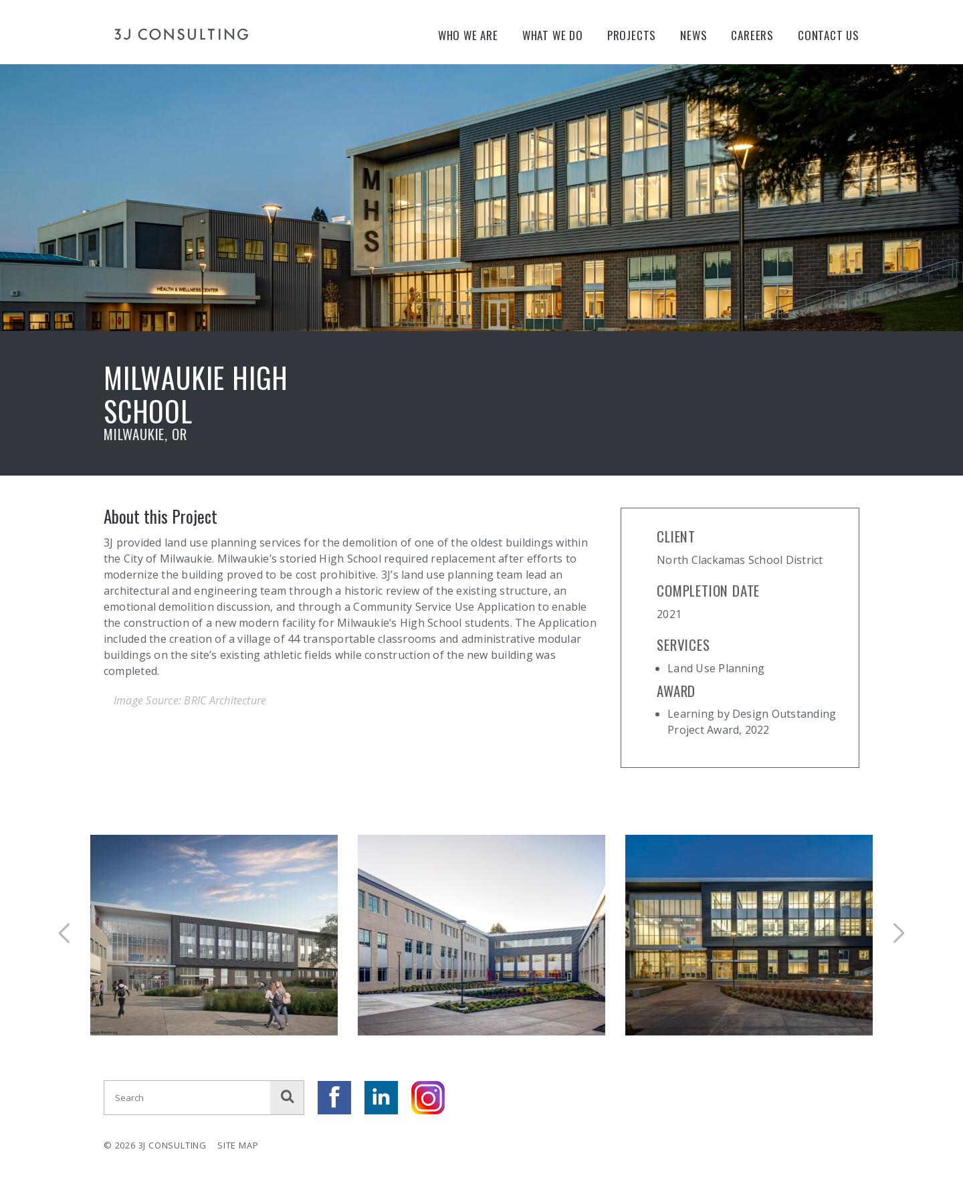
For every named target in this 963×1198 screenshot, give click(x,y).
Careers (752, 35)
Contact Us (828, 35)
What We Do (552, 35)
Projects (631, 35)
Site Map (237, 1145)
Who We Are (468, 35)
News (693, 35)
